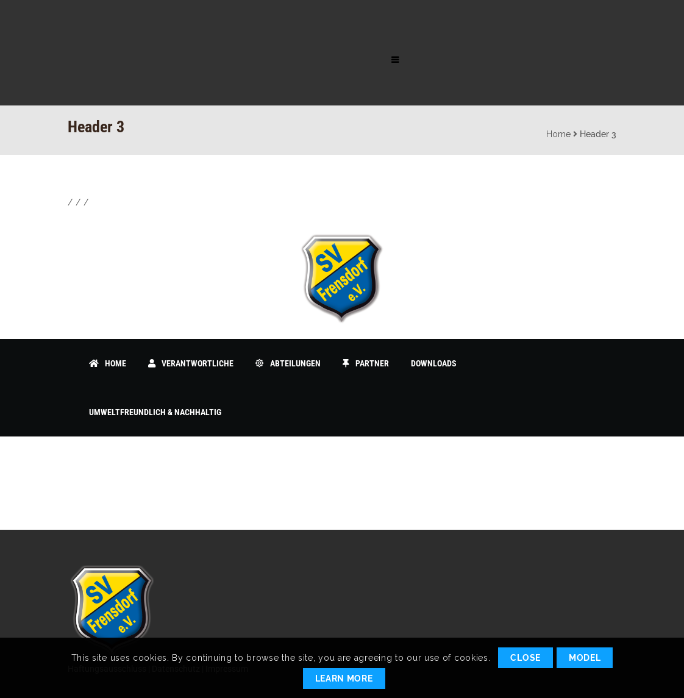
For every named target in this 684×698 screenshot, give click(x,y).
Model (585, 658)
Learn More (344, 678)
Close (525, 658)
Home (558, 134)
